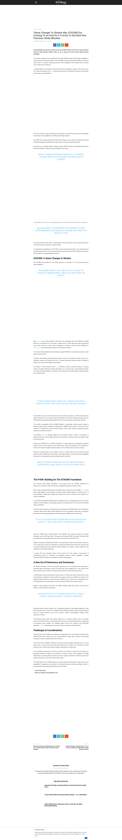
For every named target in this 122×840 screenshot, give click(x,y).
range (39, 341)
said (52, 71)
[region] (61, 17)
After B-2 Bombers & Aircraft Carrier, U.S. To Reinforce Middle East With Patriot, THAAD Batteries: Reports (77, 748)
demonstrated (37, 347)
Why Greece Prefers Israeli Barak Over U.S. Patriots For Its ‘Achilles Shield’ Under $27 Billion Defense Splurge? (47, 748)
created (44, 435)
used (57, 367)
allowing (83, 490)
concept (42, 625)
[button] (36, 2)
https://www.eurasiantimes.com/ (61, 768)
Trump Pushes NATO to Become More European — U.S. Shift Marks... (66, 794)
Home (35, 29)
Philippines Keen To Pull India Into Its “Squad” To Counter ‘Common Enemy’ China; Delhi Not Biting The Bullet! (61, 273)
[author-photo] (61, 763)
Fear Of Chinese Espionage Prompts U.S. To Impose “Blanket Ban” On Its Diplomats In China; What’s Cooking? (61, 156)
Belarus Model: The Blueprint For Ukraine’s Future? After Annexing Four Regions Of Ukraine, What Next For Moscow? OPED (61, 230)
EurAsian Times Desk (39, 41)
